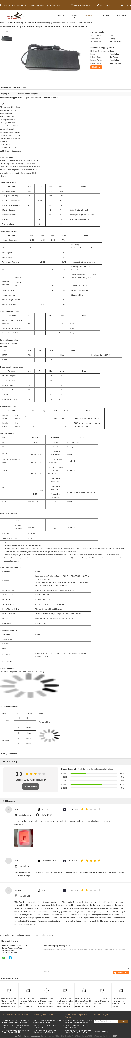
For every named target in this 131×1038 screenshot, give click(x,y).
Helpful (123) (24, 866)
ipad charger (9, 935)
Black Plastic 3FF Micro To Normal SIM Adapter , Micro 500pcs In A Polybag (15, 1021)
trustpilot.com (25, 815)
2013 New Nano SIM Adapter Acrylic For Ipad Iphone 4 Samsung (65, 1001)
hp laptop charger (24, 935)
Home (61, 16)
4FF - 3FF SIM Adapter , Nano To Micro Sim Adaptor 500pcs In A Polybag (78, 1021)
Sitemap (105, 1031)
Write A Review (30, 786)
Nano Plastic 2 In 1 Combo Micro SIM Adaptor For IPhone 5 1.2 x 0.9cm (78, 1031)
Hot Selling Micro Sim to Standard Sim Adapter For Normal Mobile (15, 1031)
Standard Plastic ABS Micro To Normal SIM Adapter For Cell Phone (15, 1026)
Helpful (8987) (46, 815)
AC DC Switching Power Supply (76, 1015)
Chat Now (121, 16)
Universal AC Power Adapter (15, 1014)
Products (89, 16)
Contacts (105, 16)
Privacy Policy (17, 1036)
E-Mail (97, 1031)
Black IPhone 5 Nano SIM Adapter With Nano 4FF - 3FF (27, 1001)
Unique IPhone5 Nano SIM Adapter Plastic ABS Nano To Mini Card (46, 1001)
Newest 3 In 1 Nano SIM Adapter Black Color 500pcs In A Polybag (119, 1002)
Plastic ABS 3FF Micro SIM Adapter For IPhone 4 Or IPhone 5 (78, 1026)
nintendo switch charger (43, 935)
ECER (115, 1036)
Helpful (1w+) (24, 896)
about (74, 16)
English (127, 5)
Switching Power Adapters (25, 23)
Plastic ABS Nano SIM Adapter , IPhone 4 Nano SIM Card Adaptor (9, 1001)
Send (123, 1021)
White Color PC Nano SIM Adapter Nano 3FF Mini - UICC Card (83, 1001)
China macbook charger (32, 1036)
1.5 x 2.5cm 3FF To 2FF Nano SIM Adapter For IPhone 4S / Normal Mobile (102, 1002)
